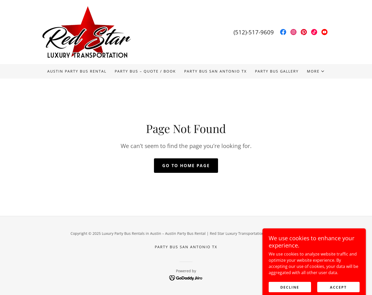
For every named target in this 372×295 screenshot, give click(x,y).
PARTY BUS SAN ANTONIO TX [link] (215, 71)
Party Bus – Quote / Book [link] (145, 71)
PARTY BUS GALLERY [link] (277, 71)
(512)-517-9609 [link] (254, 32)
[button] (316, 71)
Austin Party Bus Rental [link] (76, 71)
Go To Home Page (186, 165)
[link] (86, 31)
